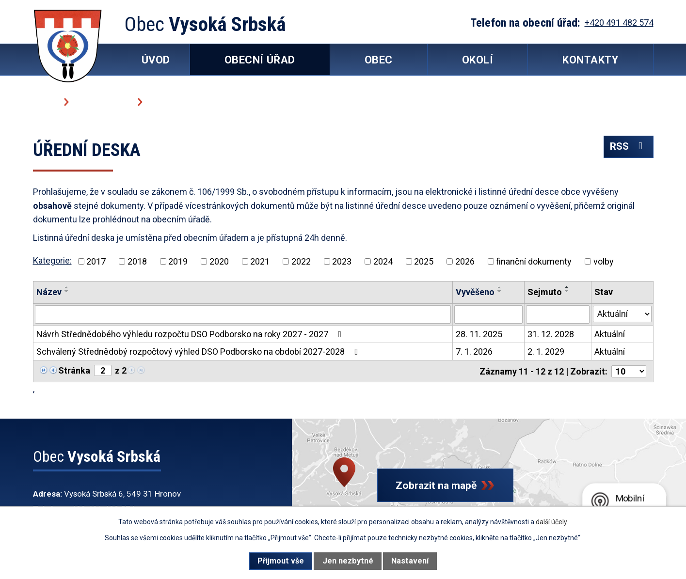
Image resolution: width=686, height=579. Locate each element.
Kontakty (590, 60)
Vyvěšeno (475, 292)
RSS (628, 147)
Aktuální (609, 334)
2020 (219, 261)
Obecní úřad (102, 101)
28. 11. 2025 (479, 334)
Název (49, 292)
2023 (341, 261)
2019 (178, 261)
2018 (137, 261)
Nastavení (410, 560)
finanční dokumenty (534, 261)
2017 (96, 261)
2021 (260, 261)
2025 (423, 261)
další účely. (552, 522)
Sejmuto (544, 292)
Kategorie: (52, 260)
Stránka (74, 370)
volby (603, 261)
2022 (301, 261)
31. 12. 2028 (550, 334)
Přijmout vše (280, 560)
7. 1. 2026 (474, 351)
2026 (465, 261)
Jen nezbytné (347, 560)
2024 (383, 261)
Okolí (478, 60)
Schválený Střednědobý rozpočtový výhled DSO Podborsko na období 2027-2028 (199, 351)
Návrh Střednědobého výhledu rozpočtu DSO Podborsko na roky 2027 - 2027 (191, 334)
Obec (379, 60)
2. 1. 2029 (545, 351)
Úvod (45, 101)
